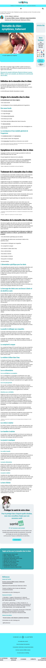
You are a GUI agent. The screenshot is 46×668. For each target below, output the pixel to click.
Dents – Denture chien (9, 555)
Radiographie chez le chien (10, 565)
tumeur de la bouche (8, 116)
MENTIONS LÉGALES (13, 659)
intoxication (6, 141)
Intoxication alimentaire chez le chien (12, 558)
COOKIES (23, 659)
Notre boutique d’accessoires (23, 644)
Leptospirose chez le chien (10, 560)
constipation (15, 403)
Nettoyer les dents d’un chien (10, 564)
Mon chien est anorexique (9, 563)
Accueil (1, 12)
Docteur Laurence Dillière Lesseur (23, 650)
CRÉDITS (33, 659)
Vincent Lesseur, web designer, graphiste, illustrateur (16, 618)
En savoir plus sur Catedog (23, 653)
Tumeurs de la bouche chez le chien (12, 567)
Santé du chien (10, 12)
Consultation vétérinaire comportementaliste (23, 647)
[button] (21, 9)
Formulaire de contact (23, 641)
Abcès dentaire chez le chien (10, 554)
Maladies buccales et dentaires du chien (22, 12)
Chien (5, 12)
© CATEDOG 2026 (3, 659)
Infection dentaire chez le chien (11, 557)
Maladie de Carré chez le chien (11, 561)
